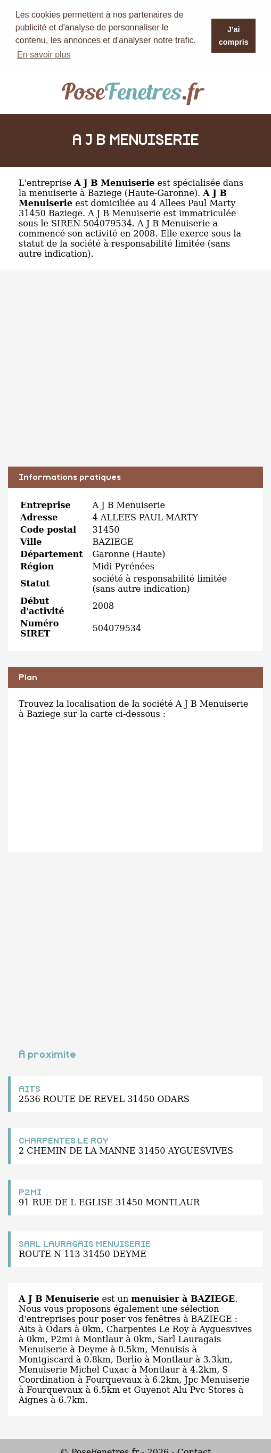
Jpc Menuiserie (216, 1379)
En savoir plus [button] (44, 54)
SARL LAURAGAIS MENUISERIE (85, 1243)
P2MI (30, 1192)
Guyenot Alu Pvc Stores (184, 1389)
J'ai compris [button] (234, 35)
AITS (29, 1088)
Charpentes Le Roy (147, 1329)
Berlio (129, 1359)
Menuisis (169, 1349)
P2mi (61, 1339)
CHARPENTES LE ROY (64, 1140)
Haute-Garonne (161, 192)
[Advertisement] (135, 375)
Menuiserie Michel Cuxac (74, 1369)
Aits (27, 1329)
